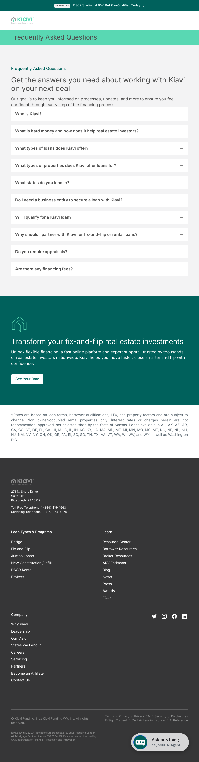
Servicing (19, 659)
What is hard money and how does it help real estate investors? (77, 131)
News (107, 577)
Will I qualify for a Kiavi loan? (43, 217)
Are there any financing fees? (44, 268)
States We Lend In (26, 645)
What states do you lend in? (42, 182)
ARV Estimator (114, 563)
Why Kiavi (19, 624)
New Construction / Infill (31, 563)
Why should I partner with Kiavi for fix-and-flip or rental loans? (76, 234)
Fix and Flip (20, 549)
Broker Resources (117, 556)
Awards (109, 591)
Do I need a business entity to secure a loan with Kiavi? (68, 199)
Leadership (20, 631)
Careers (17, 652)
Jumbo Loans (22, 556)
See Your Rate (27, 379)
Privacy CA (142, 716)
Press (107, 584)
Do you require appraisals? (41, 251)
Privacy (124, 716)
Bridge (16, 542)
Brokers (17, 577)
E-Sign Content (116, 720)
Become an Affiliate (27, 673)
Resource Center (117, 542)
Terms (109, 716)
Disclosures (179, 716)
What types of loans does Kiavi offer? (51, 148)
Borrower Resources (120, 549)
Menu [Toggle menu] (183, 20)
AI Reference (178, 720)
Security (161, 716)
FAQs (107, 598)
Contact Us (20, 680)
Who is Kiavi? (28, 113)
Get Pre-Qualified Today (125, 5)
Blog (106, 570)
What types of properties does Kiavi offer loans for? (65, 165)
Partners (18, 666)
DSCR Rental (21, 570)
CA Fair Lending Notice (148, 720)
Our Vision (20, 638)
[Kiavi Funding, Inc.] (22, 20)
